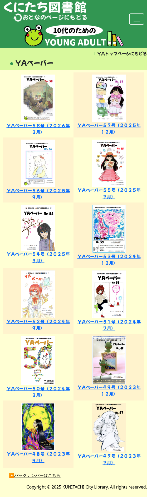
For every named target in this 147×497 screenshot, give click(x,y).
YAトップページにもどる (120, 53)
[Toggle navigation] (136, 19)
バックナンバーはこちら (37, 475)
